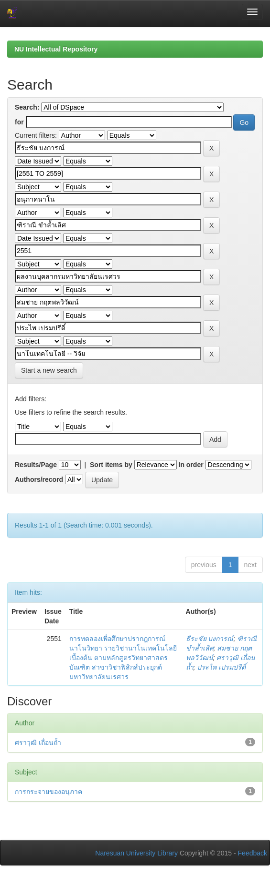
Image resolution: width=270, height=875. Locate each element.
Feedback (252, 853)
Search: (27, 107)
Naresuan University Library (136, 853)
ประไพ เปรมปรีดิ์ (221, 667)
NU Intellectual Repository (55, 49)
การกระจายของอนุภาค (48, 791)
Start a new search (49, 370)
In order (191, 464)
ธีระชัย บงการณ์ (210, 638)
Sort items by (111, 464)
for (19, 122)
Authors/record (39, 479)
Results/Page (36, 464)
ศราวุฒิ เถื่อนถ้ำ (38, 742)
